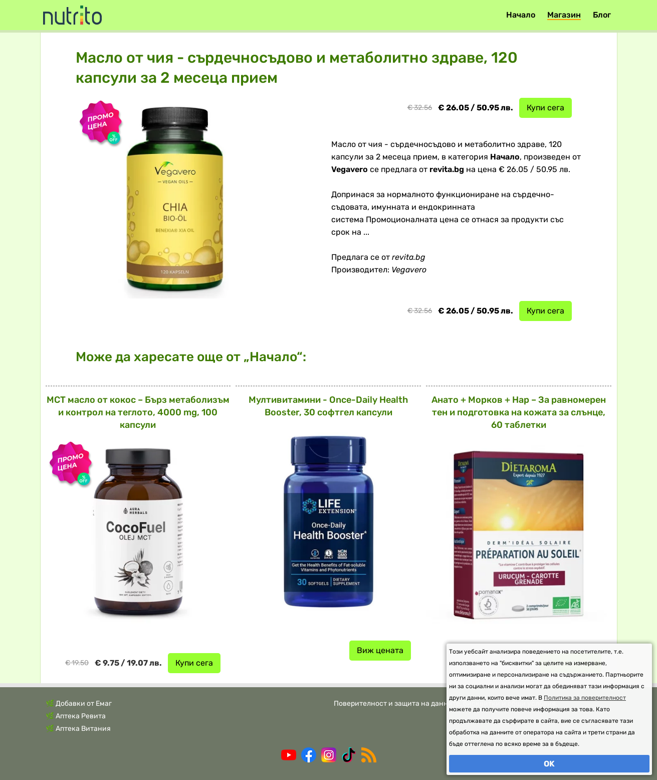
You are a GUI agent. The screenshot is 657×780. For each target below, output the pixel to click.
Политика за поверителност (585, 697)
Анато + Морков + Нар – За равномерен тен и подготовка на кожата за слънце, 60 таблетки (518, 412)
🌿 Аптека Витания (78, 728)
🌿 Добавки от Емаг (79, 703)
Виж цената (380, 650)
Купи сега (545, 107)
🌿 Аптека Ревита (76, 716)
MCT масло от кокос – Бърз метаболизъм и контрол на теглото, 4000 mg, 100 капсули (138, 412)
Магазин (564, 15)
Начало (520, 15)
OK (549, 763)
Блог (602, 15)
